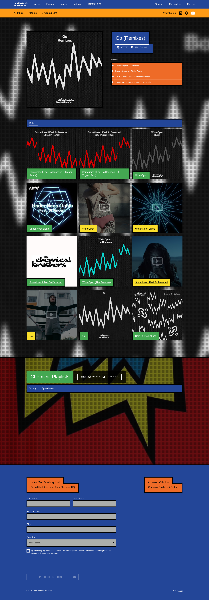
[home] (22, 4)
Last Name (78, 498)
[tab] (36, 123)
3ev (180, 591)
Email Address (34, 511)
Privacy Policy (37, 553)
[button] (159, 4)
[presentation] (47, 565)
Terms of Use (52, 553)
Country (31, 537)
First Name (32, 498)
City (29, 524)
